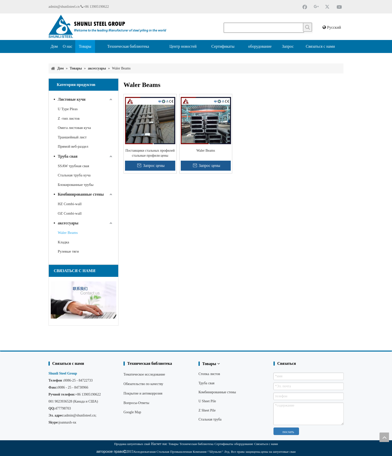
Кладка (63, 242)
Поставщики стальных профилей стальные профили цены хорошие (150, 153)
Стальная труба (210, 419)
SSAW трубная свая (73, 166)
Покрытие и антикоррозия (143, 393)
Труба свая (68, 156)
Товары (173, 444)
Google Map (132, 412)
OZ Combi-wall (70, 213)
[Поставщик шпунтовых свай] (52, 57)
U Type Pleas (68, 109)
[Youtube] (339, 7)
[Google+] (316, 7)
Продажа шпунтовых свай (132, 444)
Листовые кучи (72, 99)
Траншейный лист (72, 137)
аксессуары (68, 223)
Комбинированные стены (81, 194)
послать (288, 432)
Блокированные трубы (76, 185)
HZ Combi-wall (70, 204)
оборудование (243, 444)
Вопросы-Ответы (136, 403)
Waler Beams (68, 233)
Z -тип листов (69, 118)
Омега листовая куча (74, 128)
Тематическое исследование (144, 374)
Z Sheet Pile (207, 410)
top (384, 437)
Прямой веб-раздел (73, 146)
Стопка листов (209, 374)
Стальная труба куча (74, 175)
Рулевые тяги (68, 251)
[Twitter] (328, 7)
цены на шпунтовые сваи (278, 452)
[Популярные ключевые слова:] (307, 27)
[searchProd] (264, 28)
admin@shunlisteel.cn (64, 6)
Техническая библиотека (197, 444)
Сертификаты (223, 444)
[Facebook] (305, 7)
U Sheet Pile (207, 401)
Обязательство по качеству (143, 384)
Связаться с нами (266, 444)
